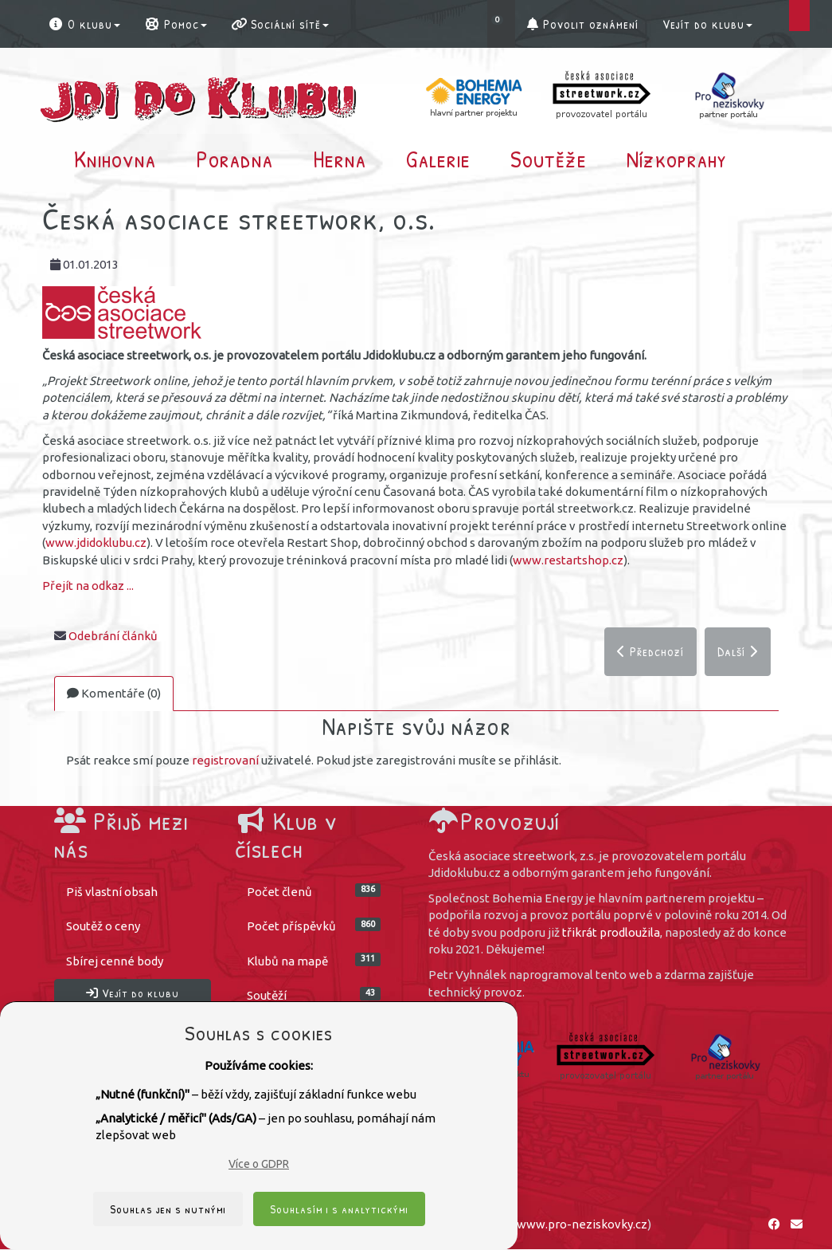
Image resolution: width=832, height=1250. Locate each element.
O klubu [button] (84, 24)
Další (737, 651)
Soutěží (314, 995)
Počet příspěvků (314, 926)
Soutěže (548, 159)
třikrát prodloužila (611, 933)
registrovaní (225, 761)
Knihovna (115, 159)
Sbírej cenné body (114, 962)
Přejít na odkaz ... (88, 585)
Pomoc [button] (175, 24)
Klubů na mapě (314, 961)
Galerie (438, 159)
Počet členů (314, 891)
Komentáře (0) (114, 694)
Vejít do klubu (707, 24)
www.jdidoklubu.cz (95, 542)
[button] (501, 24)
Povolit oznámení (583, 24)
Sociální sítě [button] (280, 24)
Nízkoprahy (677, 159)
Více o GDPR (259, 1164)
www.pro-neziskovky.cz (582, 1225)
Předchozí (650, 651)
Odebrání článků (113, 636)
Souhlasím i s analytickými (339, 1209)
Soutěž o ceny (103, 927)
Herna (339, 159)
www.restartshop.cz (568, 560)
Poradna (234, 159)
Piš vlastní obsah (112, 892)
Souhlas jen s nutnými (168, 1209)
